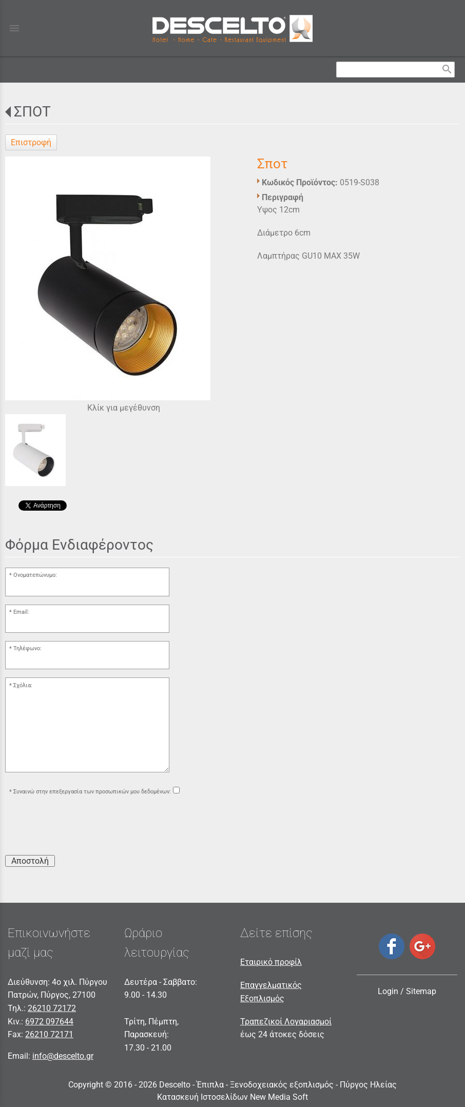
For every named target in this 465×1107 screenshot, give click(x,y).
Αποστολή (30, 861)
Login (388, 991)
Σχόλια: (22, 685)
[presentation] (83, 827)
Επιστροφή (31, 142)
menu (14, 28)
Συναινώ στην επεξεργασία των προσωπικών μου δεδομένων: (92, 791)
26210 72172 (52, 1008)
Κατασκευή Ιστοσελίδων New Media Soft (232, 1097)
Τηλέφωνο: (27, 648)
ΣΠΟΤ (32, 111)
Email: (21, 612)
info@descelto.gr (62, 1056)
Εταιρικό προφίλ (271, 962)
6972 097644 (49, 1021)
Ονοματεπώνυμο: (35, 575)
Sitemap (421, 991)
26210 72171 (49, 1034)
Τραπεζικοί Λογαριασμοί (286, 1021)
